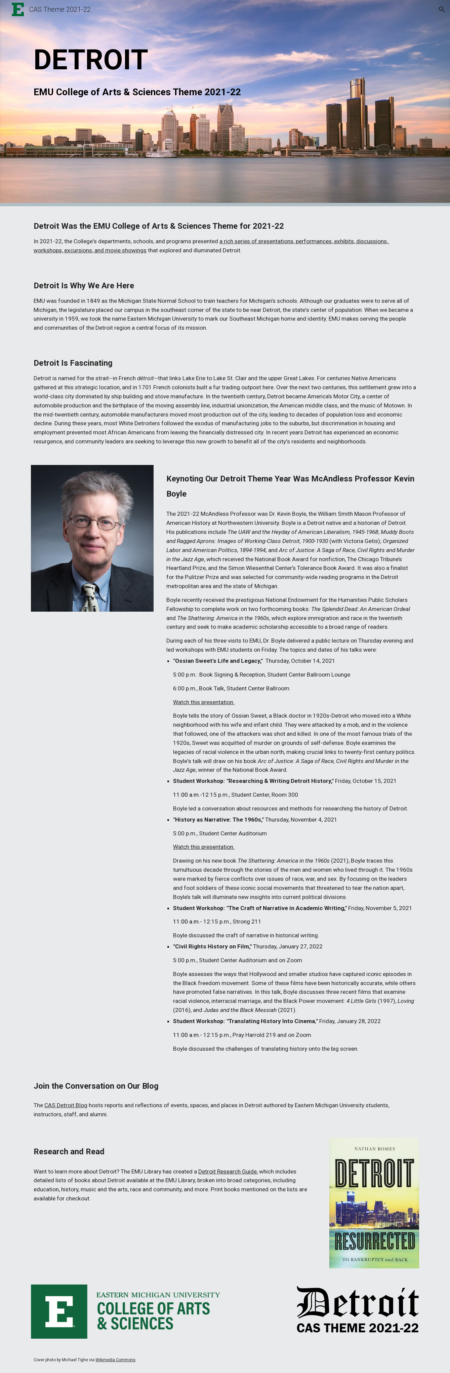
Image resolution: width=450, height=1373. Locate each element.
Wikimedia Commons (115, 1360)
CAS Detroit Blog (65, 1105)
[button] (442, 9)
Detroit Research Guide (227, 1171)
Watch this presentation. (204, 702)
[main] (225, 103)
